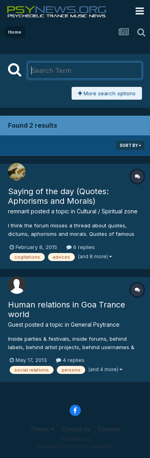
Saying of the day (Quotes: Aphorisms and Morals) (58, 196)
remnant (18, 211)
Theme (42, 429)
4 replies (70, 360)
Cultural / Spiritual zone (107, 211)
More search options (107, 93)
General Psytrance (95, 324)
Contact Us (76, 429)
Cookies (109, 429)
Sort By (130, 145)
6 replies (80, 247)
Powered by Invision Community (75, 446)
